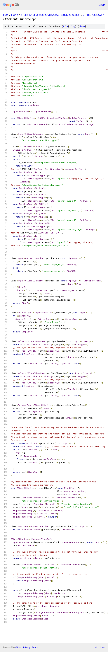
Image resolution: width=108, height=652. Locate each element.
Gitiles (18, 647)
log (73, 26)
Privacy (26, 647)
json (102, 647)
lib (88, 15)
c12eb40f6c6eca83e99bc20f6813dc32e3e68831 (51, 15)
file (65, 26)
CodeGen (98, 15)
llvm (6, 15)
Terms (35, 647)
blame (82, 26)
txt (95, 647)
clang (14, 15)
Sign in (102, 4)
